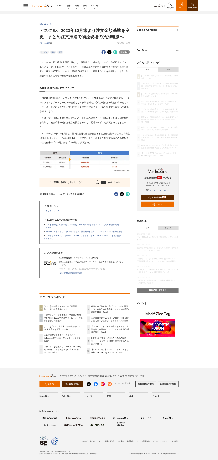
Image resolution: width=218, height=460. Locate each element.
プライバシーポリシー (160, 441)
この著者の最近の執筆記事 (71, 273)
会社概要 (130, 441)
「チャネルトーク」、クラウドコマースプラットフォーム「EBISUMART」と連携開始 (83, 235)
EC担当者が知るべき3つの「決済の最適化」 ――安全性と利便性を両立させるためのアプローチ (110, 341)
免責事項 (120, 441)
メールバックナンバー (157, 190)
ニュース (59, 5)
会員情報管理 (110, 441)
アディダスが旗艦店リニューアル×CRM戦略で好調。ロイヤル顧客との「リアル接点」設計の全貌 (62, 349)
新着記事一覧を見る (157, 290)
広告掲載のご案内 (146, 384)
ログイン (157, 204)
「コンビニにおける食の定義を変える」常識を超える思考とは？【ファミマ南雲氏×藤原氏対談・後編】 (110, 329)
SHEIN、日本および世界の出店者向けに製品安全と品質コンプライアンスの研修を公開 (84, 231)
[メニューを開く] (25, 5)
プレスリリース (52, 211)
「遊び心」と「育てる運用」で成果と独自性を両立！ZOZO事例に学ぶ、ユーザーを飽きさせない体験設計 (63, 318)
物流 (60, 52)
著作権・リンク (96, 441)
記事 (69, 5)
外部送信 (175, 441)
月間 (168, 70)
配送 (53, 52)
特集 (85, 5)
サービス (44, 52)
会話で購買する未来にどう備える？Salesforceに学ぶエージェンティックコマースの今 (63, 338)
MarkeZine (44, 396)
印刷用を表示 (47, 194)
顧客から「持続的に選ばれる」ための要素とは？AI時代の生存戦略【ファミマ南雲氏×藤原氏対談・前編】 (110, 309)
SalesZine (66, 396)
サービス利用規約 (143, 441)
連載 (77, 5)
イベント (95, 5)
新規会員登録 (157, 197)
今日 (147, 70)
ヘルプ (84, 441)
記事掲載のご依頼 (168, 384)
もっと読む (49, 238)
